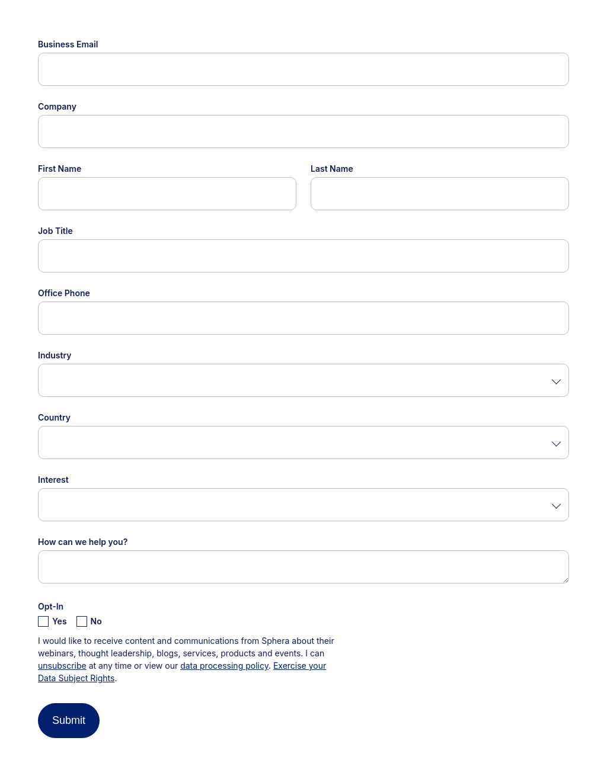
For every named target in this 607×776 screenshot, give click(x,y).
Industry (54, 355)
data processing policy (224, 665)
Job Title (55, 231)
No (96, 621)
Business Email (68, 44)
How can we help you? (82, 542)
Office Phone (64, 293)
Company (57, 106)
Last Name (332, 168)
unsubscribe (62, 665)
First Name (59, 168)
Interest (53, 479)
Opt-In (50, 606)
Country (54, 417)
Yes (59, 621)
